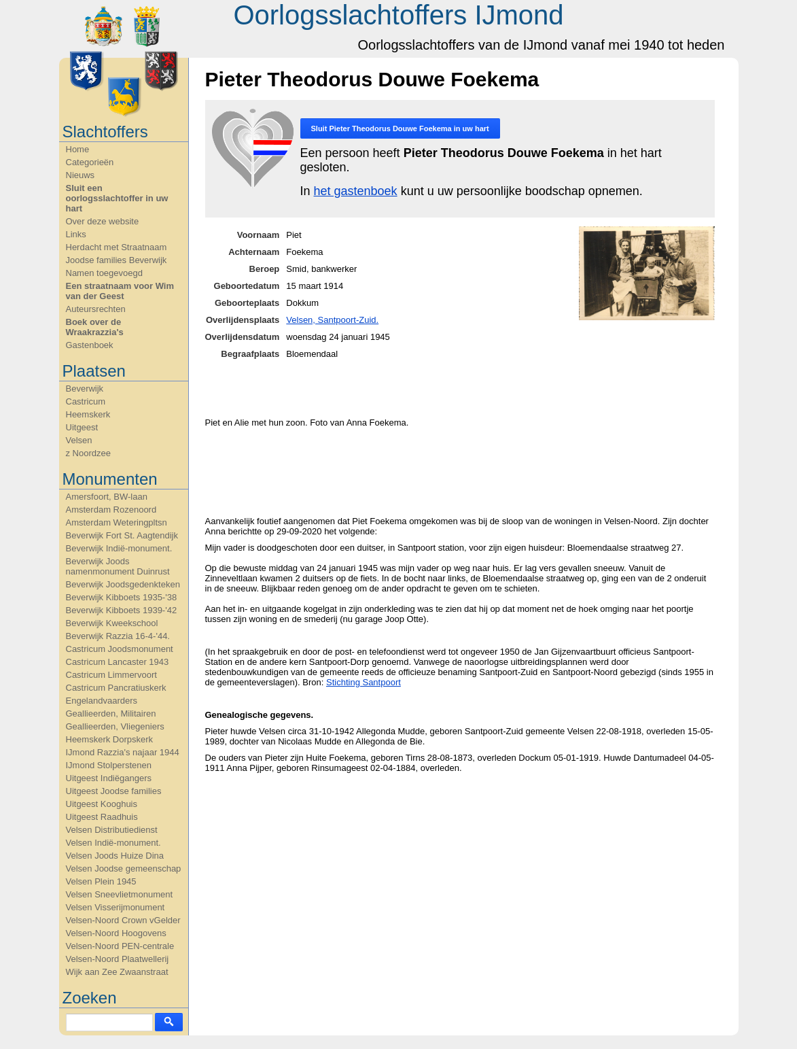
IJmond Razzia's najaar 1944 (122, 752)
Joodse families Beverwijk (116, 260)
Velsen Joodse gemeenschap (123, 868)
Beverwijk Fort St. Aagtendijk (122, 535)
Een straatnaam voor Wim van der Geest (120, 291)
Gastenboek (89, 345)
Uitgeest (82, 427)
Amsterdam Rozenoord (111, 509)
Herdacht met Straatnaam (116, 247)
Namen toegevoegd (104, 273)
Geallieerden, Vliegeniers (115, 726)
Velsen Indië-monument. (113, 843)
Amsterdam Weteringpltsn (116, 522)
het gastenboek (355, 191)
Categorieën (90, 162)
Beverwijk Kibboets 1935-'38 (121, 597)
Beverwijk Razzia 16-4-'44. (118, 636)
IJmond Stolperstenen (109, 765)
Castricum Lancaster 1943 (117, 662)
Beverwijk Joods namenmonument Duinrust (118, 566)
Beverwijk (85, 388)
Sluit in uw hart (400, 128)
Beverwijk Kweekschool (112, 623)
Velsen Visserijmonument (115, 907)
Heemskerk (88, 414)
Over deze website (102, 221)
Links (76, 234)
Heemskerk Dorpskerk (110, 739)
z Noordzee (88, 453)
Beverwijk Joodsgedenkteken (123, 584)
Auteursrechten (96, 309)
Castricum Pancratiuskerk (116, 688)
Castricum (86, 401)
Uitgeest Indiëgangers (109, 778)
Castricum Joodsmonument (119, 649)
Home (78, 149)
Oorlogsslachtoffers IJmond (398, 15)
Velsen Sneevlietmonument (119, 894)
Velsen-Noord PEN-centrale (120, 946)
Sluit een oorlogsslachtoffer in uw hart (117, 198)
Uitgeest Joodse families (114, 791)
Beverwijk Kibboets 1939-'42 (121, 610)
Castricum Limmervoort (111, 675)
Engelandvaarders (102, 700)
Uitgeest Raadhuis (102, 817)
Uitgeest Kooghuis (102, 804)
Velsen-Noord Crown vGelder (123, 920)
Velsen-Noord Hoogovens (116, 933)
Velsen (79, 440)
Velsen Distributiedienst (112, 830)
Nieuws (80, 175)
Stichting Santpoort (363, 682)
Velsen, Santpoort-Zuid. (332, 320)
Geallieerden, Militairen (111, 713)
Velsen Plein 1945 (101, 881)
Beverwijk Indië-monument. (119, 548)
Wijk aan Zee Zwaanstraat (117, 972)
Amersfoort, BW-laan (106, 497)
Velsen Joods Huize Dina (115, 855)
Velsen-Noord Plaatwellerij (117, 959)
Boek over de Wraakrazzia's (95, 327)
